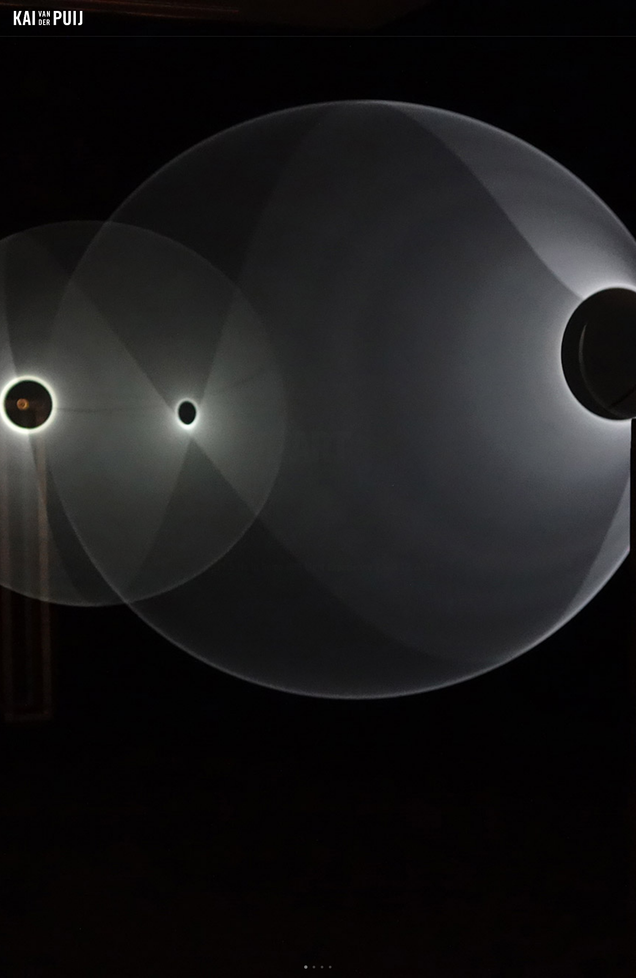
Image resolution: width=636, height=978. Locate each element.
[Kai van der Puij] (48, 18)
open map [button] (318, 749)
